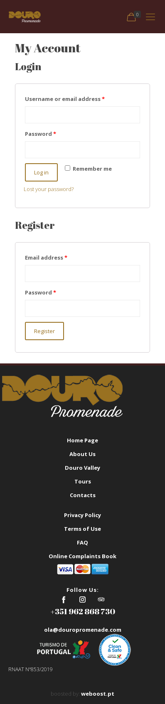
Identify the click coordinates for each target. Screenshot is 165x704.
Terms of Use (82, 528)
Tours (82, 481)
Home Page (82, 440)
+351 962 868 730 (82, 611)
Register (44, 331)
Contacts (83, 495)
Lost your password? (49, 189)
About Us (82, 454)
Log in (41, 172)
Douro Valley (82, 467)
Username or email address (65, 99)
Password (40, 133)
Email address (46, 257)
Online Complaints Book (82, 556)
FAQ (82, 542)
